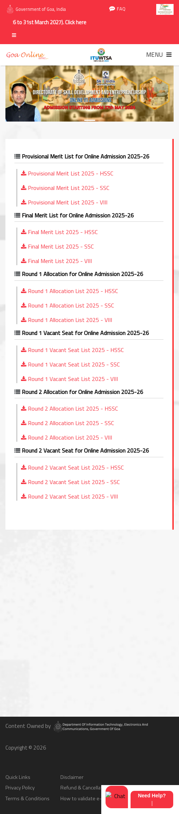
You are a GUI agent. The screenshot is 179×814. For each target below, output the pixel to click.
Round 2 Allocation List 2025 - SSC (67, 423)
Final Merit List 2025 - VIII (56, 261)
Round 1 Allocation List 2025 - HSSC (69, 291)
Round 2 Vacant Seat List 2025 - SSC (70, 482)
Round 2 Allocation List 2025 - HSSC (69, 408)
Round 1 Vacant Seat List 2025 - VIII (69, 378)
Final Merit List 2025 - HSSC (59, 232)
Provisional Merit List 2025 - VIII (64, 202)
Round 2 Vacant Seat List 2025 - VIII (69, 496)
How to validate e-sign (85, 798)
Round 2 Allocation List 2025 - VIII (66, 437)
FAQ (117, 8)
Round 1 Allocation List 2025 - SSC (67, 305)
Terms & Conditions (27, 798)
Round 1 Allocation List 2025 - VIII (66, 319)
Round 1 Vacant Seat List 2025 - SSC (70, 364)
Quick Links (17, 777)
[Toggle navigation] (158, 55)
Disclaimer (72, 777)
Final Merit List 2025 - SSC (57, 246)
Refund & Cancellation (85, 788)
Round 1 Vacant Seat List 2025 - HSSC (72, 349)
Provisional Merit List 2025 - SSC (65, 187)
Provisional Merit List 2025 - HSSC (67, 173)
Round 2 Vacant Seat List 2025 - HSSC (72, 467)
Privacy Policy (20, 788)
